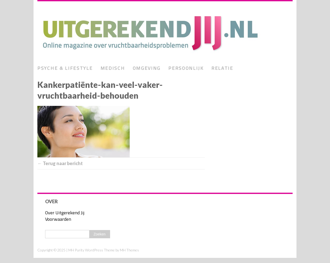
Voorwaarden (58, 219)
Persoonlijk (186, 68)
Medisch (113, 68)
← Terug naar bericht (60, 163)
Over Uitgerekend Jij (64, 212)
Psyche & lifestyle (65, 68)
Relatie (222, 68)
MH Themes (129, 250)
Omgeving (147, 68)
